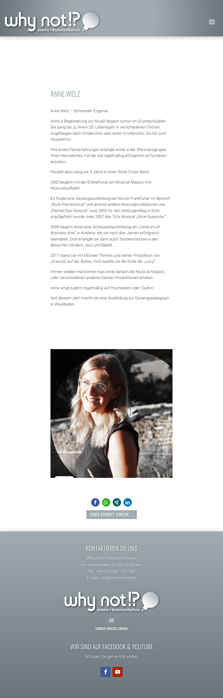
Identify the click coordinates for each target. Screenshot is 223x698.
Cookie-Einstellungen (111, 628)
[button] (95, 502)
